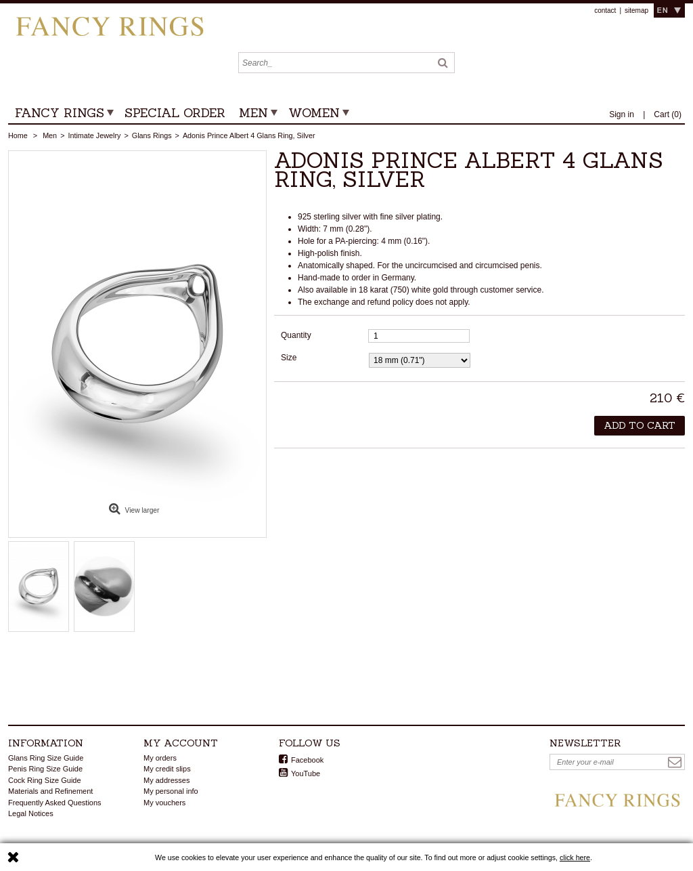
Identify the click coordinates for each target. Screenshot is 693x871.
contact (605, 10)
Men (253, 113)
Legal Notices (30, 813)
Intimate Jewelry (94, 135)
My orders (160, 758)
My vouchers (164, 803)
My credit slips (167, 769)
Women (314, 113)
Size (290, 357)
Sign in (622, 114)
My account (180, 743)
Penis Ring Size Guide (45, 769)
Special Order (175, 113)
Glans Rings (152, 135)
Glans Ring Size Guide (45, 758)
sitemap (636, 10)
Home (18, 135)
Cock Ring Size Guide (44, 780)
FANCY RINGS (59, 113)
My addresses (166, 780)
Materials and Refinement (50, 791)
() (667, 114)
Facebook (307, 760)
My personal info (170, 791)
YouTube (305, 773)
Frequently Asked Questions (55, 803)
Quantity (296, 335)
